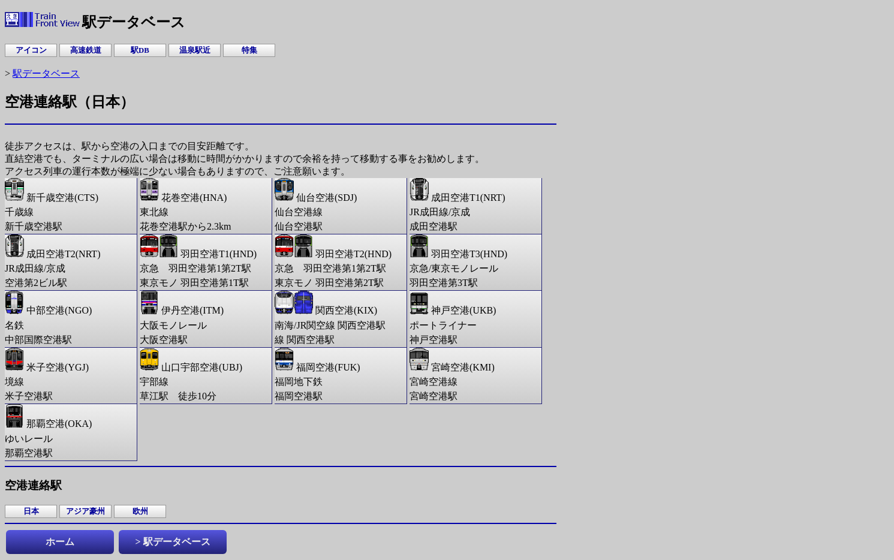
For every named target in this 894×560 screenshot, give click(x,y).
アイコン (31, 50)
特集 (249, 50)
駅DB (140, 50)
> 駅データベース (172, 542)
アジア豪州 (85, 511)
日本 (31, 511)
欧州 (140, 511)
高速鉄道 (85, 50)
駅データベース (46, 73)
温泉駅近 (194, 50)
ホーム (60, 542)
